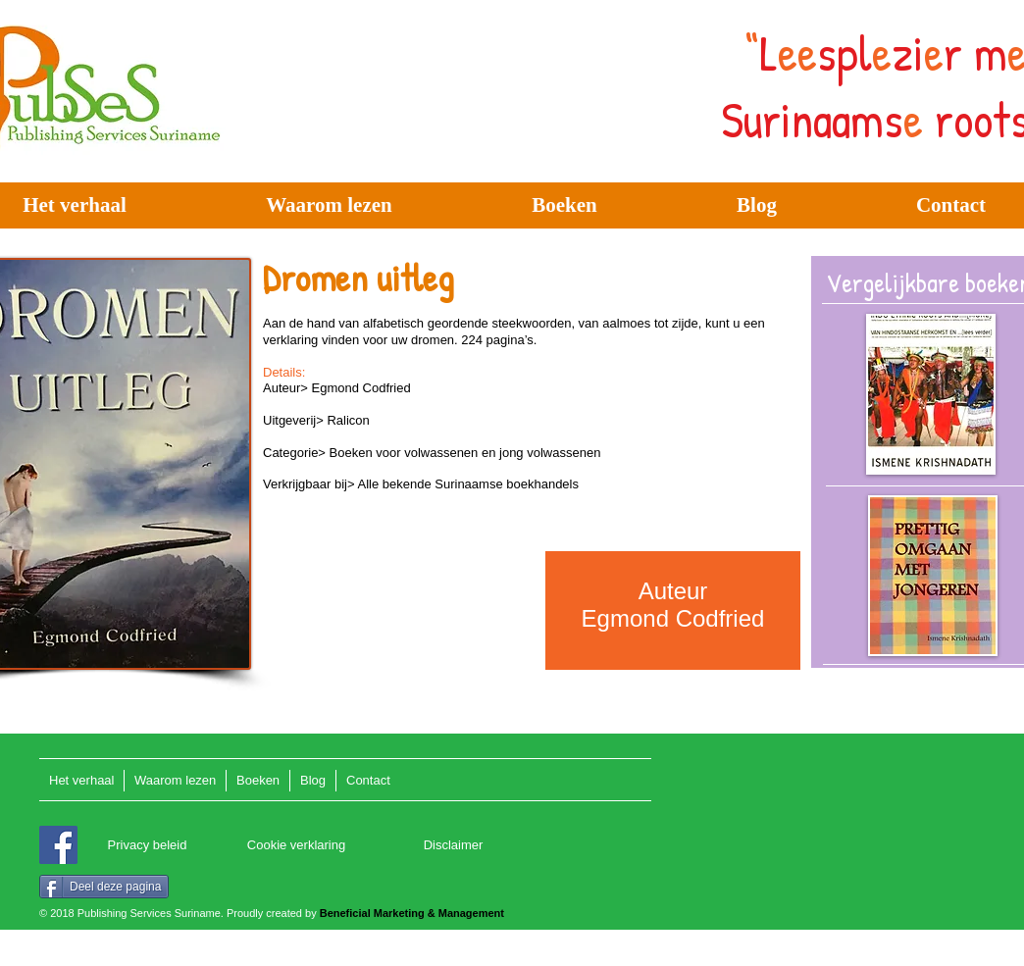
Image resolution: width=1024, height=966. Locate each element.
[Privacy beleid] (147, 846)
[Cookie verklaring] (296, 846)
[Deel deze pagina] (104, 886)
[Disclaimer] (453, 846)
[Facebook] (58, 845)
